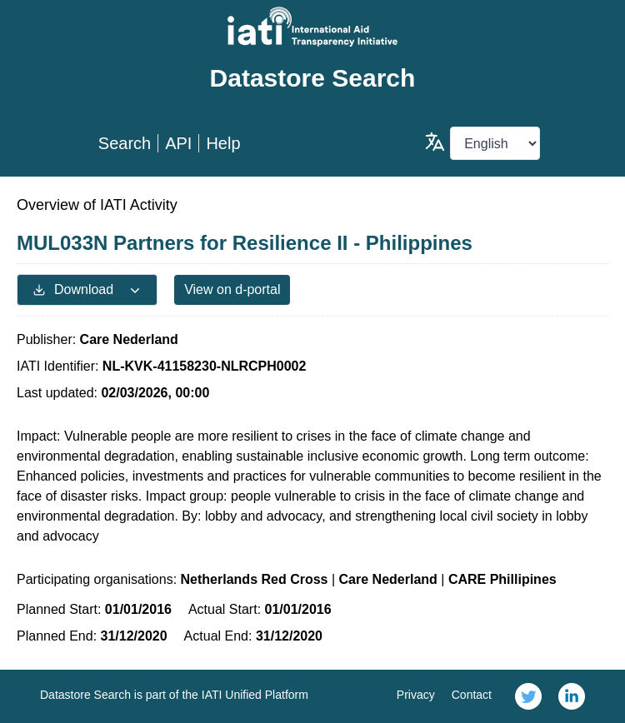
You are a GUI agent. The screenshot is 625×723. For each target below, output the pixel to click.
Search (124, 143)
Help (223, 143)
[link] (528, 696)
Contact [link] (472, 694)
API (178, 143)
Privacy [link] (416, 694)
